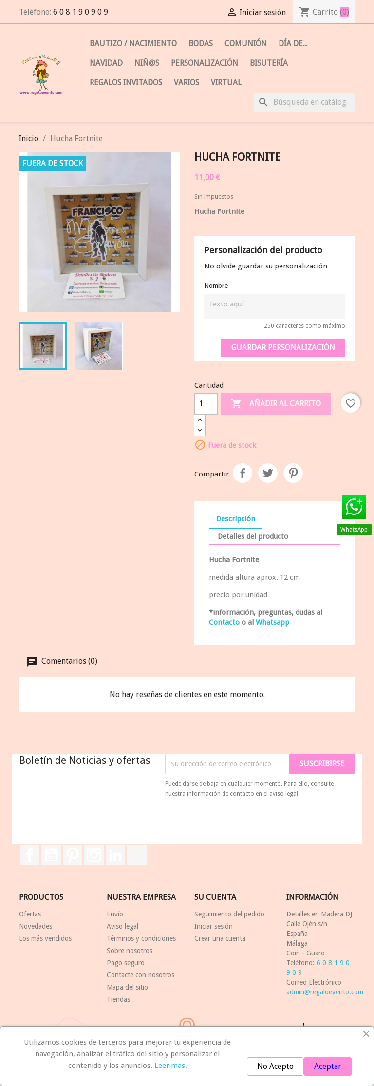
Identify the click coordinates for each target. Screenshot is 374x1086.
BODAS (200, 43)
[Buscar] (304, 102)
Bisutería (269, 63)
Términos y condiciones (141, 938)
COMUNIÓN (245, 43)
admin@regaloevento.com (324, 992)
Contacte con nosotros (140, 975)
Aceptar (327, 1066)
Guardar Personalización (283, 347)
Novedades (35, 926)
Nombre (216, 285)
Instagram (94, 855)
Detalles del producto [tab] (253, 536)
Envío (115, 914)
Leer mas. (170, 1065)
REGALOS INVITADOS (126, 82)
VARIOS (186, 82)
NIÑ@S (146, 63)
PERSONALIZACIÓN (204, 63)
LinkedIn (115, 855)
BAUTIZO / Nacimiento (133, 43)
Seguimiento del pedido (229, 914)
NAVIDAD (106, 63)
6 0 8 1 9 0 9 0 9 (80, 12)
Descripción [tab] (235, 518)
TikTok (137, 855)
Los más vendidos (45, 938)
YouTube (51, 855)
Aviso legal (122, 926)
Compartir (242, 473)
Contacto (224, 622)
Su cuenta (215, 897)
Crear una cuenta (219, 938)
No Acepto (275, 1066)
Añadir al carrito (276, 404)
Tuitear (268, 473)
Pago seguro (126, 963)
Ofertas (30, 914)
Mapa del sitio (127, 987)
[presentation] (246, 825)
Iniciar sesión (213, 926)
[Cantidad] (206, 404)
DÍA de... (293, 43)
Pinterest (293, 473)
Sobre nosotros (129, 950)
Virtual (226, 82)
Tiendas (118, 999)
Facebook (29, 855)
